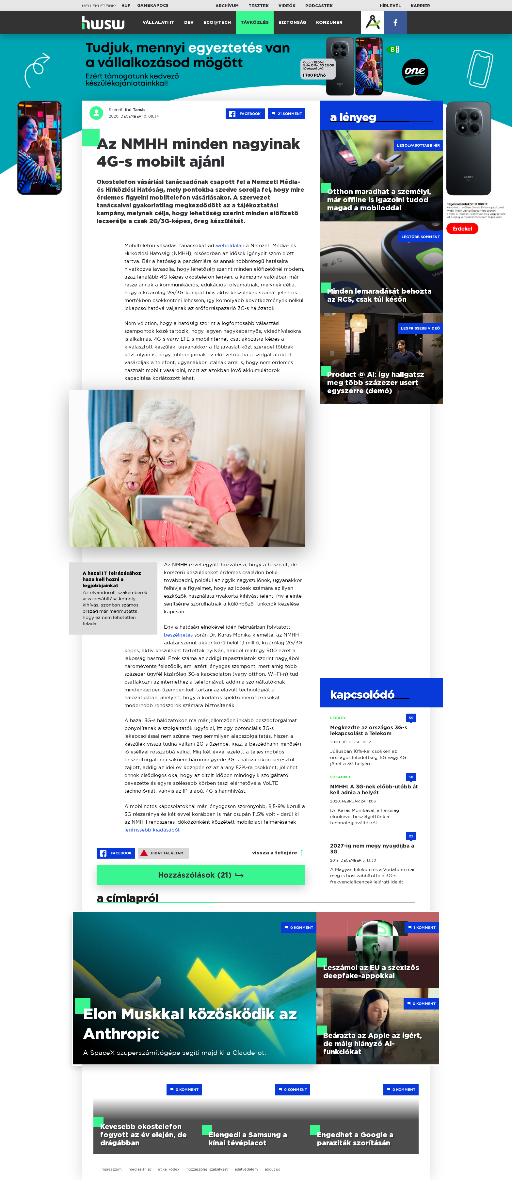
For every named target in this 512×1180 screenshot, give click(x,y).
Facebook (245, 114)
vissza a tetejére (274, 852)
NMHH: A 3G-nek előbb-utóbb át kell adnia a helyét (374, 789)
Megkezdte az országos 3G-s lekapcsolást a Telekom (368, 730)
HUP (126, 6)
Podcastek (319, 6)
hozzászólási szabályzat (207, 1169)
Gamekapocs (152, 6)
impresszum (111, 1169)
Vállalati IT (158, 23)
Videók (287, 6)
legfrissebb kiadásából (151, 829)
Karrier (420, 6)
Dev (189, 23)
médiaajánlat (140, 1169)
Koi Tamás (134, 109)
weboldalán (230, 245)
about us (272, 1169)
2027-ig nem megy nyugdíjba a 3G (372, 848)
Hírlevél (390, 6)
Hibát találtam (162, 853)
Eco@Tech (217, 23)
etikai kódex (168, 1169)
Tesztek (258, 6)
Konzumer (329, 23)
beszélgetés (178, 635)
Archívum (227, 6)
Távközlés (255, 23)
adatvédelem (246, 1169)
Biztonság (292, 23)
